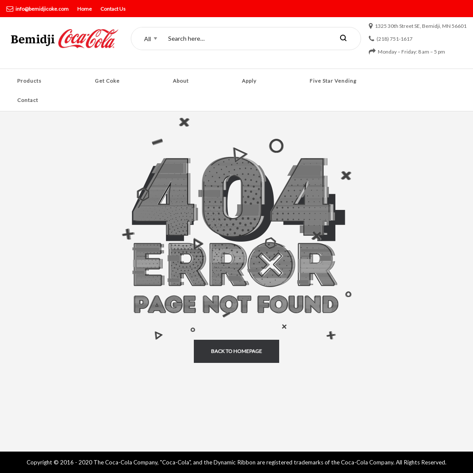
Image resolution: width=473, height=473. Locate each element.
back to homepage (236, 351)
